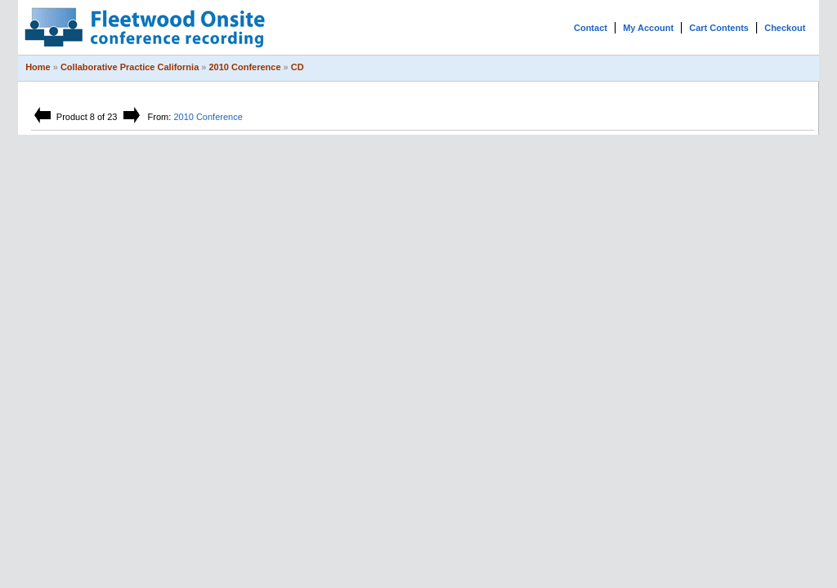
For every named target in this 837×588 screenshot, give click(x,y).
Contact (590, 28)
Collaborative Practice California (129, 67)
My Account (648, 28)
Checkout (784, 28)
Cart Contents (719, 28)
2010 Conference (245, 67)
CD (297, 67)
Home (38, 67)
